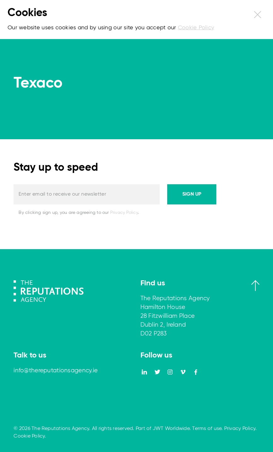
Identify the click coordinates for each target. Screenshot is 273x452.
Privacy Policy (124, 212)
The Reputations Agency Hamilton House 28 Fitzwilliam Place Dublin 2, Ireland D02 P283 (175, 316)
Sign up (191, 194)
